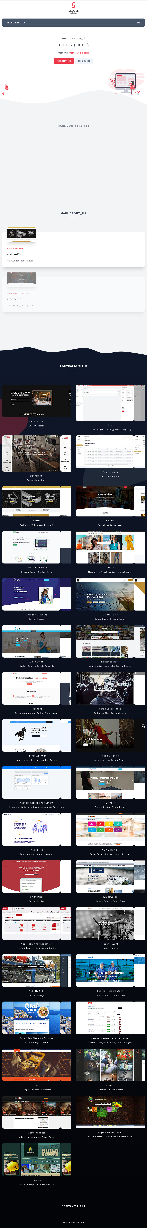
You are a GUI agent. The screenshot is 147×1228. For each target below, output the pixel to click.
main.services (64, 61)
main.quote (84, 61)
